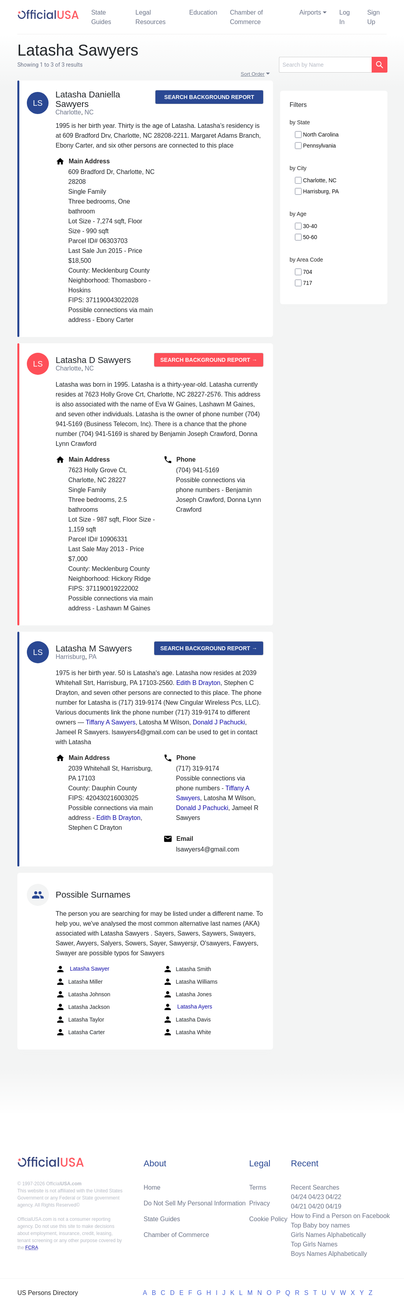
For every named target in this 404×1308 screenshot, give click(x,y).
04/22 (333, 1197)
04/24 (299, 1197)
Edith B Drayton (198, 682)
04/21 (299, 1206)
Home (152, 1187)
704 (307, 271)
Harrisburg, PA (321, 191)
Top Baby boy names (320, 1225)
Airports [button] (310, 12)
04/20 (316, 1206)
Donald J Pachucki (219, 722)
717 (307, 282)
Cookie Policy (268, 1219)
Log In (344, 17)
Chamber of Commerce (246, 17)
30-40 (310, 226)
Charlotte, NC (320, 180)
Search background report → (209, 99)
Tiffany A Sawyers (110, 722)
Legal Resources (150, 17)
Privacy (259, 1203)
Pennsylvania (319, 145)
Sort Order (253, 74)
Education (203, 12)
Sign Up (373, 17)
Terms (258, 1187)
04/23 (316, 1197)
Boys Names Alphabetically (329, 1253)
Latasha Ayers (187, 1007)
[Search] (325, 65)
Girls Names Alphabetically (328, 1234)
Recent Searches (315, 1187)
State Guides (101, 17)
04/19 (333, 1206)
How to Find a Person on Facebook (340, 1216)
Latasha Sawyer (82, 969)
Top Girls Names (314, 1244)
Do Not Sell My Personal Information (195, 1203)
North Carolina (321, 134)
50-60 (310, 237)
